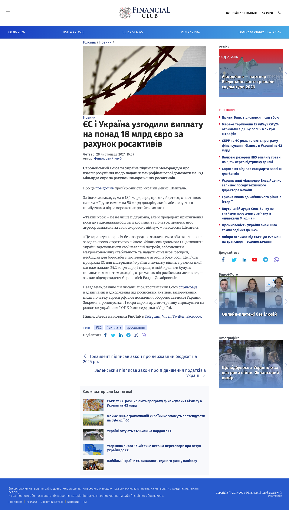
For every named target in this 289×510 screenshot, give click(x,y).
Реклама (31, 501)
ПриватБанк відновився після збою (250, 117)
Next (286, 73)
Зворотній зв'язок (51, 501)
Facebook (194, 316)
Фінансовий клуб (108, 158)
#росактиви (136, 327)
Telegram (152, 316)
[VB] (144, 335)
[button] (280, 12)
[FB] (105, 335)
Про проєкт (15, 501)
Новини (89, 117)
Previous (215, 73)
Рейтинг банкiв (245, 12)
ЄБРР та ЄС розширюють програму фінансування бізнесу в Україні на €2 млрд (252, 145)
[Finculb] (224, 260)
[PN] (136, 335)
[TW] (113, 335)
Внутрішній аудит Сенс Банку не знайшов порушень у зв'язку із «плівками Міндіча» (248, 213)
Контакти (71, 501)
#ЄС (99, 327)
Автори (267, 12)
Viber (166, 316)
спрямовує (188, 287)
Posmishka (275, 495)
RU (228, 12)
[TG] (128, 335)
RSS (82, 501)
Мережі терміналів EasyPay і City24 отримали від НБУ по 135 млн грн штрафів (250, 129)
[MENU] (8, 12)
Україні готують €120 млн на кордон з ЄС (139, 431)
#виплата (114, 327)
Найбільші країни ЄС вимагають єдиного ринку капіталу (152, 461)
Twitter (179, 316)
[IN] (121, 335)
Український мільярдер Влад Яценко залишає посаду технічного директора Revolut (251, 185)
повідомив (104, 188)
